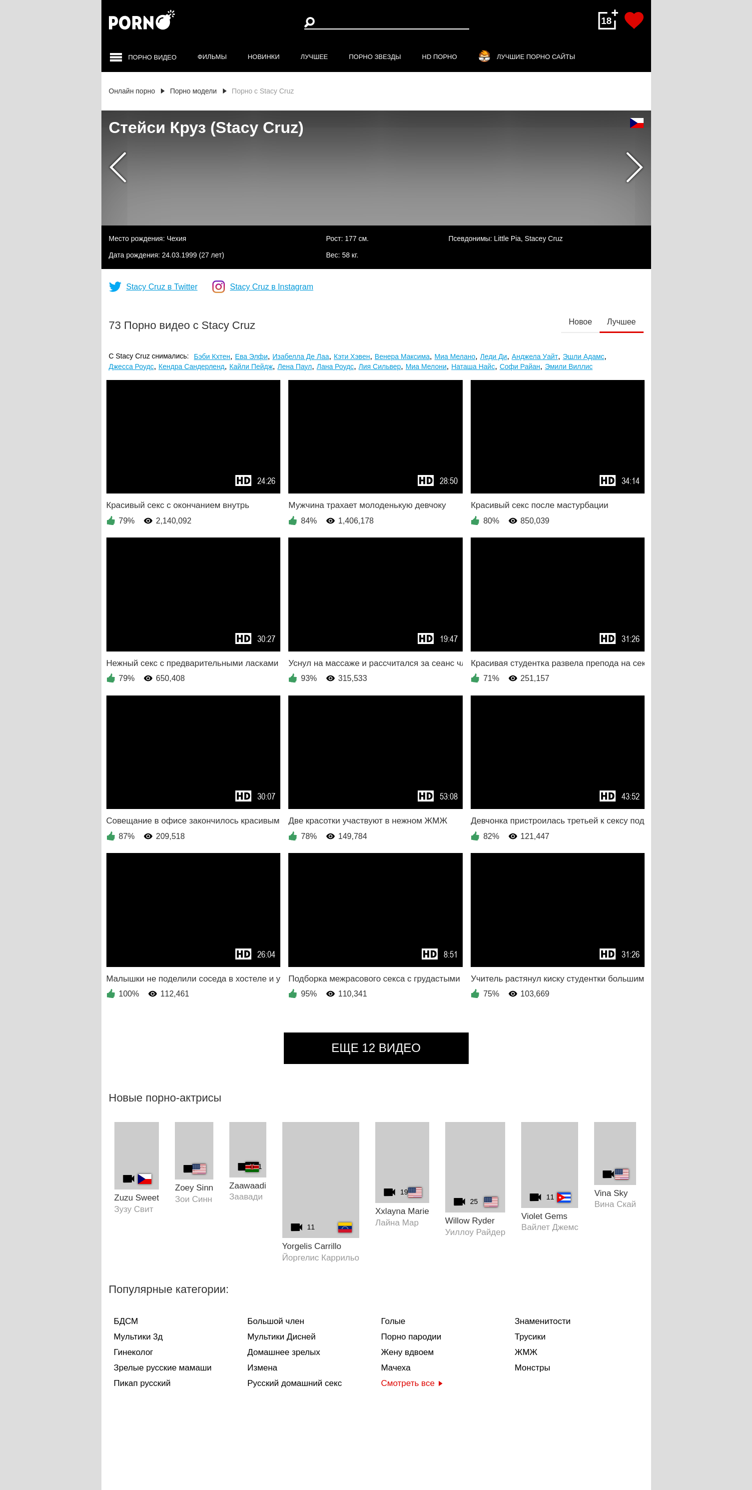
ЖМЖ (526, 1352)
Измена (262, 1367)
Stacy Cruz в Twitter (162, 287)
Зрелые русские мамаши (163, 1367)
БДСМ (126, 1321)
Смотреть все (412, 1383)
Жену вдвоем (407, 1352)
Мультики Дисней (281, 1337)
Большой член (275, 1321)
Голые (393, 1321)
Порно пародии (411, 1337)
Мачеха (396, 1367)
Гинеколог (133, 1352)
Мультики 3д (138, 1337)
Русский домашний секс (294, 1383)
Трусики (530, 1337)
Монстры (532, 1367)
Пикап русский (142, 1383)
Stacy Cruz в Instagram (271, 287)
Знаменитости (543, 1321)
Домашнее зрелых (283, 1352)
